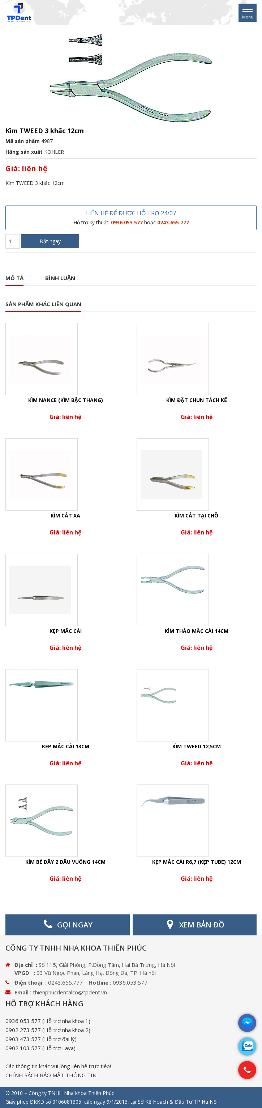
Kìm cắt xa (65, 515)
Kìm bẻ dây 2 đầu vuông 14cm (65, 861)
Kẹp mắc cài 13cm (65, 746)
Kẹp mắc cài (66, 630)
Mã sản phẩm (22, 141)
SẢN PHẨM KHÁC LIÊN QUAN (43, 304)
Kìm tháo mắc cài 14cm (196, 630)
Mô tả (14, 278)
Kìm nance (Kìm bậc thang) (65, 400)
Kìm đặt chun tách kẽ (196, 400)
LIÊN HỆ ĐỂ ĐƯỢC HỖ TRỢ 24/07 (131, 217)
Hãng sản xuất (24, 151)
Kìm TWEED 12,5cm (196, 746)
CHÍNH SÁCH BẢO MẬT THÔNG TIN (50, 1075)
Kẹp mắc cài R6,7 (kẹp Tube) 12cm (196, 861)
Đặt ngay (50, 241)
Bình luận (60, 278)
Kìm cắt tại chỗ (196, 515)
